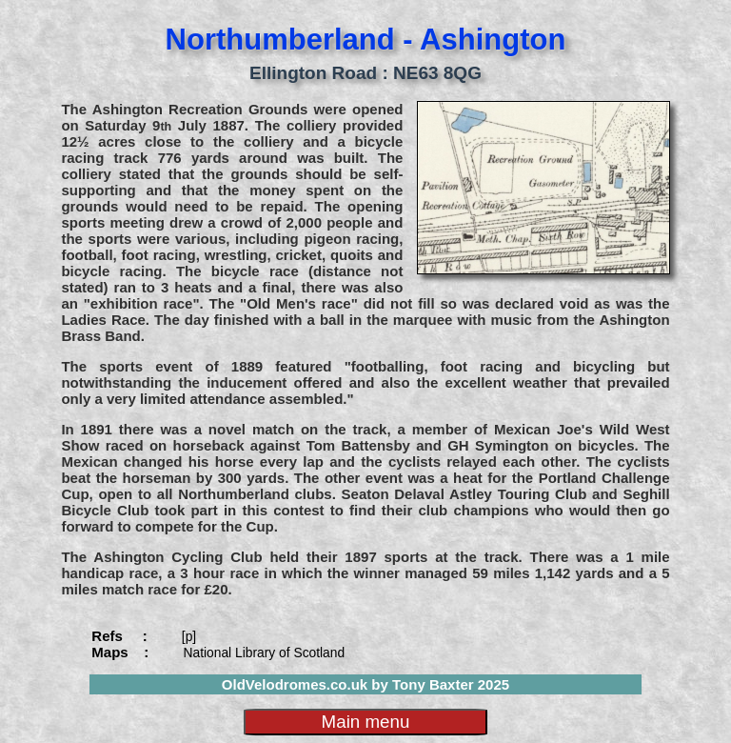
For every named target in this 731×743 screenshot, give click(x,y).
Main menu (366, 722)
